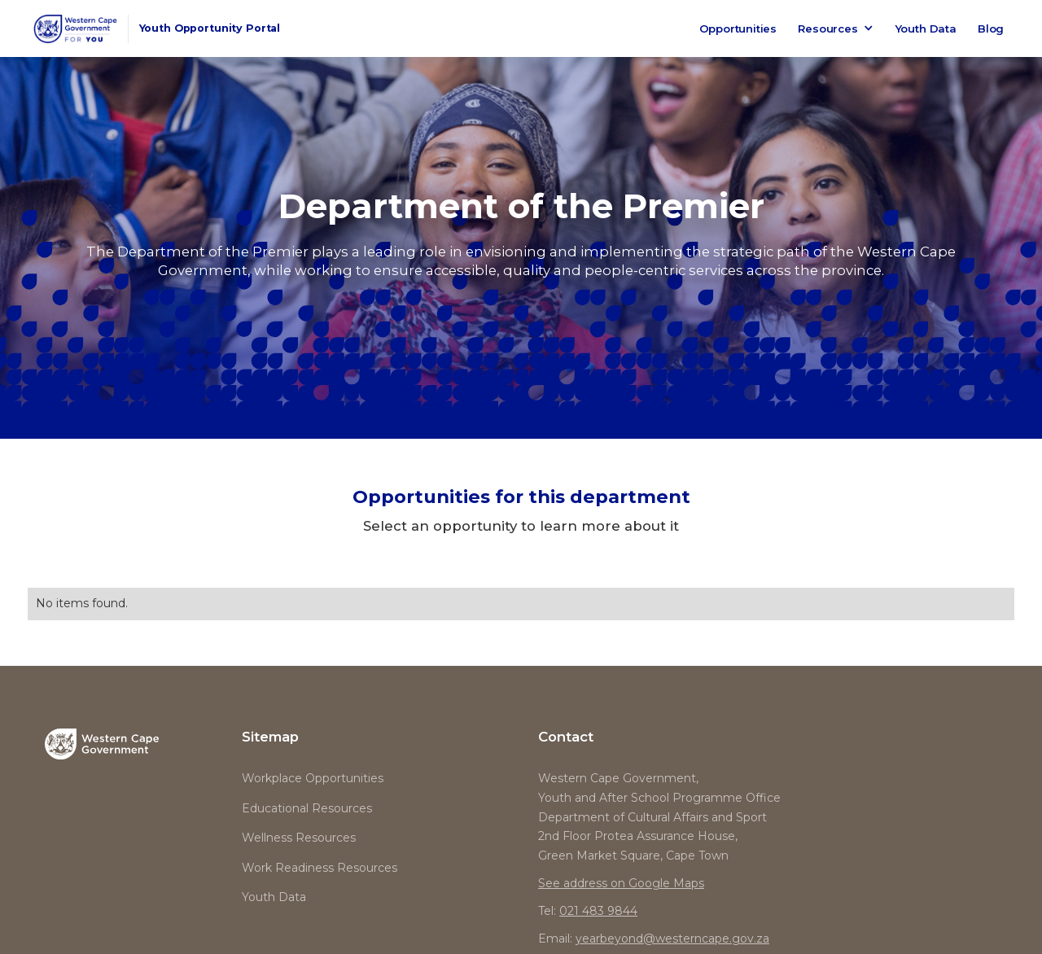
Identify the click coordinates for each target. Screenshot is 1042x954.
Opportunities (738, 28)
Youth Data (926, 28)
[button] (835, 28)
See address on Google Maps (621, 883)
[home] (160, 28)
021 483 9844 (598, 911)
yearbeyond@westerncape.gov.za (672, 938)
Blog (991, 28)
